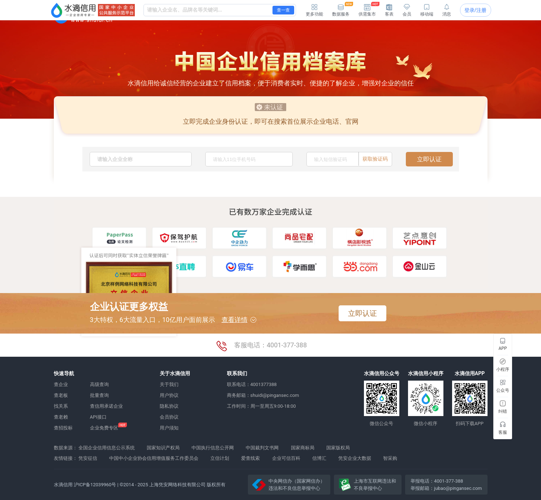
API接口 (98, 417)
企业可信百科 (286, 458)
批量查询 (99, 395)
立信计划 (219, 458)
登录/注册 (475, 10)
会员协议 (169, 417)
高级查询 (99, 384)
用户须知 (169, 428)
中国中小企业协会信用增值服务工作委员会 (153, 458)
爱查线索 (250, 458)
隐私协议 (169, 406)
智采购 (390, 458)
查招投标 (63, 428)
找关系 (61, 406)
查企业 (61, 384)
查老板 (61, 395)
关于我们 (169, 384)
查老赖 (61, 417)
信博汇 (319, 458)
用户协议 (169, 395)
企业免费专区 (104, 428)
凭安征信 (87, 458)
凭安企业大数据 (354, 458)
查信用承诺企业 (106, 406)
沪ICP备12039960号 (95, 484)
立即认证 (429, 159)
